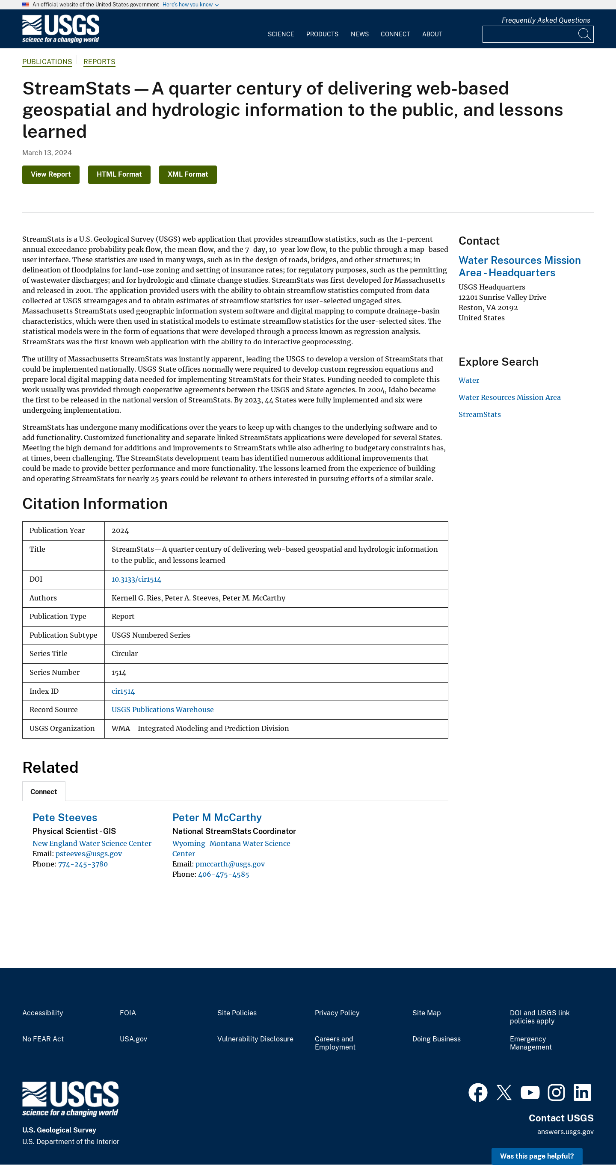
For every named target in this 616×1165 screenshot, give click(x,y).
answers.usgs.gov (565, 1132)
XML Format (188, 174)
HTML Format (119, 174)
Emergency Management (531, 1043)
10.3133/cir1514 (136, 579)
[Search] (585, 34)
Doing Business (436, 1039)
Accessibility (42, 1013)
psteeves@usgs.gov (89, 853)
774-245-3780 (83, 864)
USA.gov (133, 1039)
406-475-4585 (223, 874)
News (360, 34)
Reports (99, 62)
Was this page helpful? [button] (537, 1156)
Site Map (426, 1013)
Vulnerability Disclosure (255, 1039)
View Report (51, 174)
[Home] (60, 41)
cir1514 (123, 691)
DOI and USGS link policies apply (540, 1017)
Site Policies (237, 1013)
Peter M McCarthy (217, 817)
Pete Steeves (65, 817)
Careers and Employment (335, 1043)
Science (281, 34)
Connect (395, 34)
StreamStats (480, 414)
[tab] (43, 791)
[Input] (538, 34)
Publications (47, 62)
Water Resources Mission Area (510, 397)
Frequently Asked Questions (546, 20)
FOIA (128, 1013)
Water (469, 380)
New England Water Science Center (92, 843)
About (432, 34)
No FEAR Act (43, 1039)
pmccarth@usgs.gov (230, 864)
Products (322, 34)
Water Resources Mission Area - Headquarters (520, 266)
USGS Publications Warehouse (163, 710)
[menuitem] (281, 29)
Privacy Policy (337, 1013)
